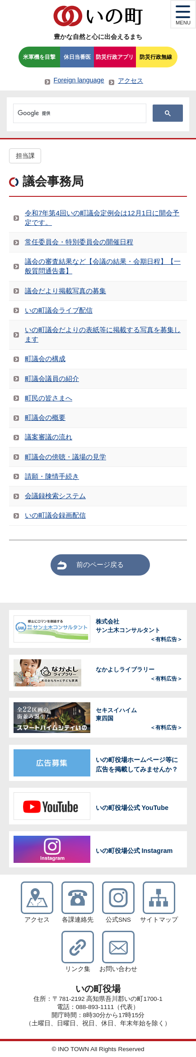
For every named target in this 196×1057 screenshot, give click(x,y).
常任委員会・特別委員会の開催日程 (79, 242)
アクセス (130, 80)
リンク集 (77, 969)
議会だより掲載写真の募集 (65, 291)
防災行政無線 (156, 57)
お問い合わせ (118, 969)
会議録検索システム (55, 496)
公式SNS (118, 919)
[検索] (79, 113)
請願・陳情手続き (52, 476)
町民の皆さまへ (48, 398)
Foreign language (79, 80)
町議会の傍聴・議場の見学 (65, 457)
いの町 (98, 16)
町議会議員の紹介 (52, 378)
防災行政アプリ (115, 57)
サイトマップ (159, 919)
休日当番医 (77, 57)
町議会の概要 (45, 417)
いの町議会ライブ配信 (59, 310)
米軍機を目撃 (39, 57)
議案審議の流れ (48, 437)
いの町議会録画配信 (55, 515)
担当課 (25, 155)
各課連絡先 (77, 919)
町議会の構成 (45, 358)
